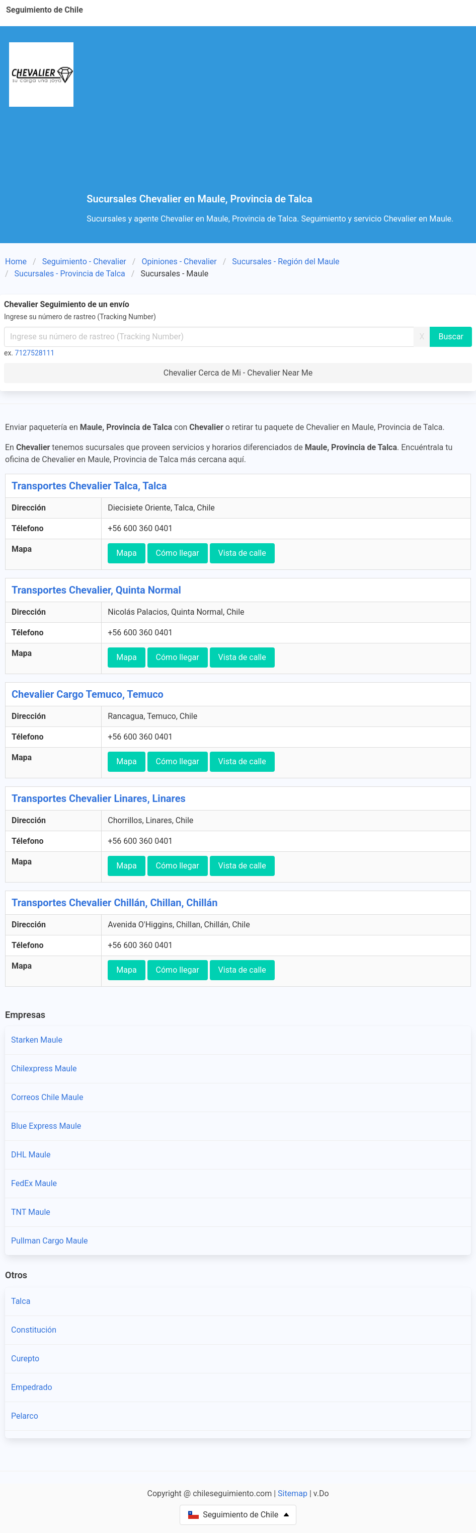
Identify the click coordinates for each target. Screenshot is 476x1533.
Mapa (126, 553)
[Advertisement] (277, 117)
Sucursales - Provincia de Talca (70, 273)
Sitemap (292, 1493)
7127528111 (35, 353)
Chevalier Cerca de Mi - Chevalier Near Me (238, 373)
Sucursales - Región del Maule (285, 261)
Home (16, 261)
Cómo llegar (177, 553)
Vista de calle (242, 553)
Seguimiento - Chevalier (84, 261)
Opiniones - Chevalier (178, 261)
